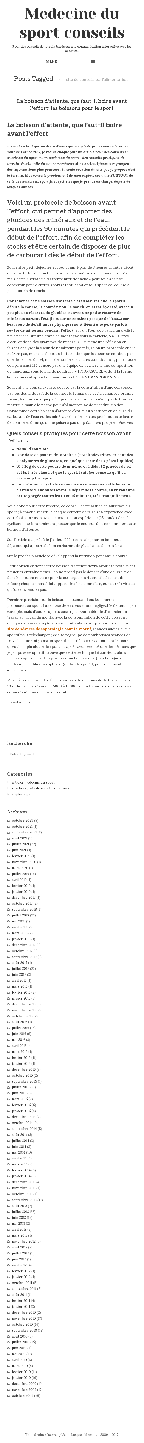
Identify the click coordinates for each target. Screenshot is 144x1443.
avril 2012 (19, 1265)
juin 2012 (19, 1259)
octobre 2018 (22, 903)
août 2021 (19, 838)
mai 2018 (18, 921)
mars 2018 (20, 933)
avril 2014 (19, 1158)
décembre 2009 (24, 1384)
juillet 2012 (20, 1253)
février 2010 (21, 1372)
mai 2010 (18, 1354)
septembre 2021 (24, 832)
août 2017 (19, 963)
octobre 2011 (22, 1283)
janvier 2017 (21, 998)
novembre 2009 (24, 1390)
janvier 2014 (21, 1176)
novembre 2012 (24, 1241)
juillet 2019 (20, 874)
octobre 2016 (22, 1016)
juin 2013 (19, 1218)
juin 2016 (19, 1034)
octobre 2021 (22, 826)
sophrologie (21, 794)
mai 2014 (18, 1152)
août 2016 (19, 1022)
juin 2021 (19, 850)
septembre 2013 (24, 1200)
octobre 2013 (22, 1194)
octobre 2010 (22, 1324)
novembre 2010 (24, 1318)
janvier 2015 (21, 1111)
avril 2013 (19, 1229)
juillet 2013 (20, 1212)
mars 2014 (20, 1164)
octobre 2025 (22, 821)
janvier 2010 (21, 1378)
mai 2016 (18, 1040)
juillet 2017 (20, 969)
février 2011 (21, 1301)
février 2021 (21, 856)
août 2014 (19, 1135)
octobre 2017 (22, 951)
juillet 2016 (20, 1028)
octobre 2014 (22, 1123)
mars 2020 (20, 868)
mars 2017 (20, 986)
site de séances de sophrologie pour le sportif (49, 629)
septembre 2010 (24, 1330)
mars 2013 (19, 1235)
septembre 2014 (24, 1129)
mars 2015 (20, 1099)
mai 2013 (18, 1223)
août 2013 (19, 1206)
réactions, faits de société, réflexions (41, 788)
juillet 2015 (20, 1087)
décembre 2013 (23, 1182)
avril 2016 (19, 1046)
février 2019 (21, 886)
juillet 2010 (20, 1342)
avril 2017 (19, 980)
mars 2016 (20, 1052)
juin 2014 (19, 1147)
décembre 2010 (24, 1313)
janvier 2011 (21, 1307)
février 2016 (21, 1058)
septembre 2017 (24, 957)
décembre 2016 (24, 1004)
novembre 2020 (24, 862)
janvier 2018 (21, 939)
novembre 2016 (24, 1010)
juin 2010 (19, 1348)
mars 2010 (20, 1366)
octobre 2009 (22, 1396)
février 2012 (21, 1271)
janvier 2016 (21, 1064)
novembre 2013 (23, 1188)
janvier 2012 (21, 1277)
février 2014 (21, 1170)
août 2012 (19, 1247)
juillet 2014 (20, 1141)
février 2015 (21, 1105)
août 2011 (19, 1295)
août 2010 (20, 1336)
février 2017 (21, 992)
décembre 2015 (24, 1069)
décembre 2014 (24, 1117)
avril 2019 (19, 880)
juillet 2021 (20, 844)
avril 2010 (19, 1360)
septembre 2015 (24, 1081)
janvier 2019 (21, 892)
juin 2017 (19, 975)
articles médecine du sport (33, 782)
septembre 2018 (24, 909)
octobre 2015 (22, 1075)
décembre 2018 (24, 897)
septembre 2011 (24, 1289)
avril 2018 (19, 927)
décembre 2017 (24, 945)
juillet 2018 (20, 915)
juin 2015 (19, 1093)
